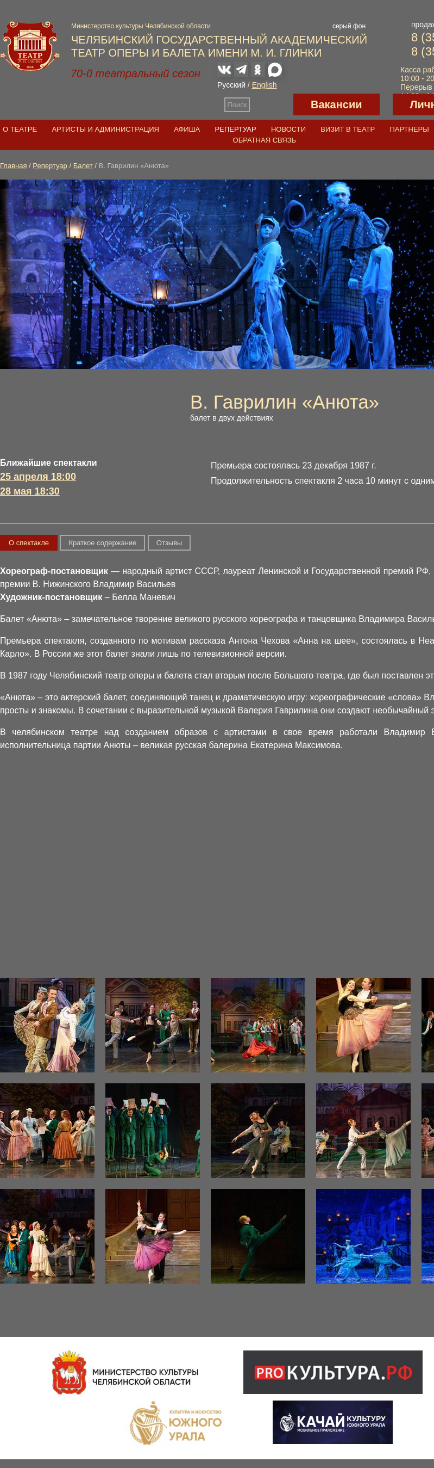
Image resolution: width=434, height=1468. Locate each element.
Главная (13, 166)
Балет (83, 166)
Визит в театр (347, 129)
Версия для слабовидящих (271, 104)
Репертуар (235, 129)
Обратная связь (265, 140)
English (264, 85)
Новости (288, 129)
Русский (231, 85)
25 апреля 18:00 (38, 476)
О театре (20, 129)
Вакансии (336, 104)
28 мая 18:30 (30, 491)
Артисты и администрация (105, 129)
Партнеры (409, 129)
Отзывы (169, 543)
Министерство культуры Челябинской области (141, 26)
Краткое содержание (102, 543)
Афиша (187, 129)
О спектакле (29, 543)
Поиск (237, 105)
